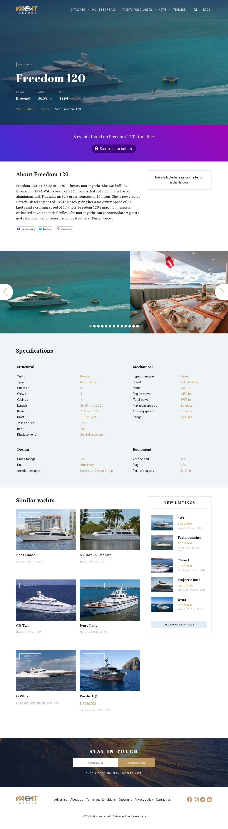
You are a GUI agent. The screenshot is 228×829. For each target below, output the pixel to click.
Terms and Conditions (101, 799)
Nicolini (20, 632)
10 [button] (125, 326)
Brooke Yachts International (30, 702)
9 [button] (122, 326)
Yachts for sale (104, 10)
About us (76, 799)
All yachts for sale (179, 624)
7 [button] (114, 326)
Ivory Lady (88, 625)
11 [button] (129, 326)
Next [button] (221, 292)
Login (207, 10)
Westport (21, 561)
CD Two (23, 625)
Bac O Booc (25, 554)
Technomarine (189, 537)
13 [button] (137, 326)
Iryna (182, 599)
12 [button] (133, 326)
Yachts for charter (137, 10)
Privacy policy (144, 799)
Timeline (179, 10)
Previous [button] (6, 292)
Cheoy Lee (85, 632)
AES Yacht (183, 589)
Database (77, 10)
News (162, 10)
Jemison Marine (88, 710)
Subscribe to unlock (116, 148)
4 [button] (102, 326)
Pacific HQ (88, 696)
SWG (181, 518)
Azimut (181, 528)
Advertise (60, 799)
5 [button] (106, 326)
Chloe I (183, 560)
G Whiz (22, 696)
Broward (23, 98)
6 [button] (110, 326)
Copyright (125, 799)
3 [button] (98, 326)
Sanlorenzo (183, 570)
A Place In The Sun (96, 554)
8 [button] (118, 326)
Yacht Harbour (27, 10)
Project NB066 (189, 580)
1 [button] (90, 326)
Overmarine (184, 547)
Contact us (163, 799)
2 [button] (94, 326)
